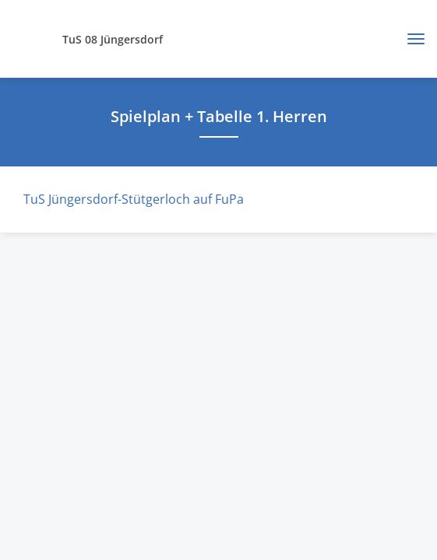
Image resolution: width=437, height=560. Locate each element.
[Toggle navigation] (410, 39)
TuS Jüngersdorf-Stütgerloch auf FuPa (133, 199)
